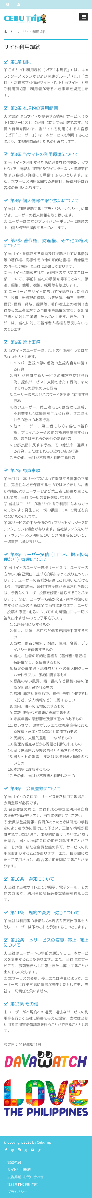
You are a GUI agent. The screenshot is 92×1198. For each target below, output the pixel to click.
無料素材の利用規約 (22, 1184)
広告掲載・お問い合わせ (25, 1177)
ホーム (9, 31)
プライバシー (17, 1191)
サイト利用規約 (19, 1169)
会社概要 (14, 1162)
